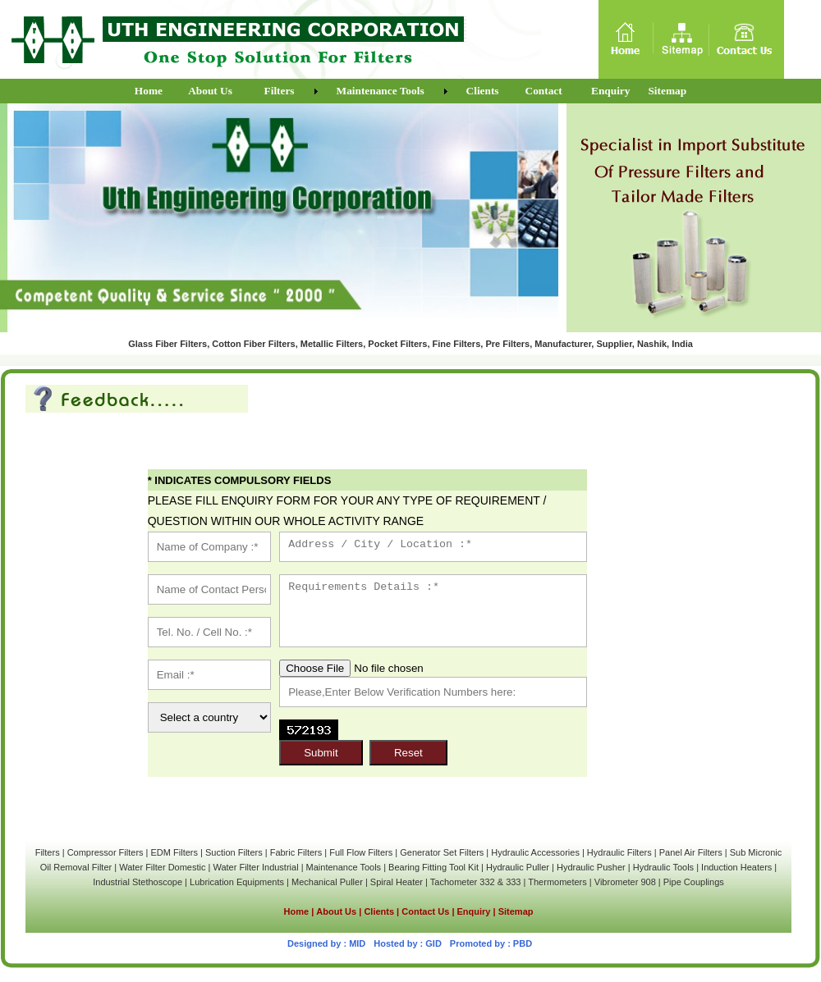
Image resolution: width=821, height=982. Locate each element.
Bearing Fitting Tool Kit (433, 867)
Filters (47, 852)
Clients (380, 911)
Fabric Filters (296, 852)
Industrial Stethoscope (137, 882)
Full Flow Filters (360, 852)
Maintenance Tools (344, 867)
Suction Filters (234, 852)
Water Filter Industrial (255, 867)
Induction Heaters (736, 867)
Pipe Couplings (693, 882)
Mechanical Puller (327, 882)
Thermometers (557, 882)
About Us (336, 911)
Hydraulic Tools (663, 867)
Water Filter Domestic (163, 867)
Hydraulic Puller (517, 867)
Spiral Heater (396, 882)
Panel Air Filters (690, 852)
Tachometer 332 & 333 (475, 882)
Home (297, 911)
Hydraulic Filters (619, 852)
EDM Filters (174, 852)
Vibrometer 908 (625, 882)
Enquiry (474, 911)
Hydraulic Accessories (535, 852)
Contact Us (425, 911)
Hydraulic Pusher (591, 867)
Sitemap (516, 911)
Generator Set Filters (442, 852)
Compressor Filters (105, 852)
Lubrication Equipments (237, 882)
